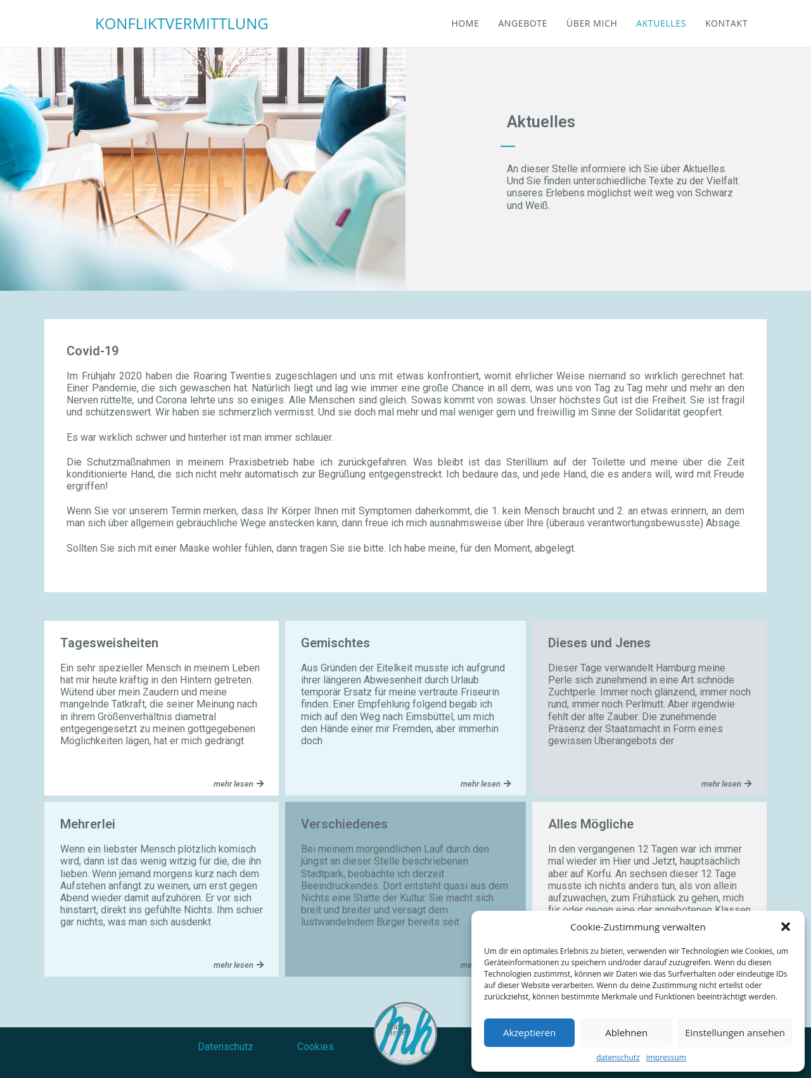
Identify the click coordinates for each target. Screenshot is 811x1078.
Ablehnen (626, 1032)
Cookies (315, 1047)
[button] (785, 926)
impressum (666, 1057)
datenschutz (617, 1057)
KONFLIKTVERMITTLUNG (182, 23)
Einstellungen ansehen (735, 1032)
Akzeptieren (529, 1032)
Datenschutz (225, 1047)
